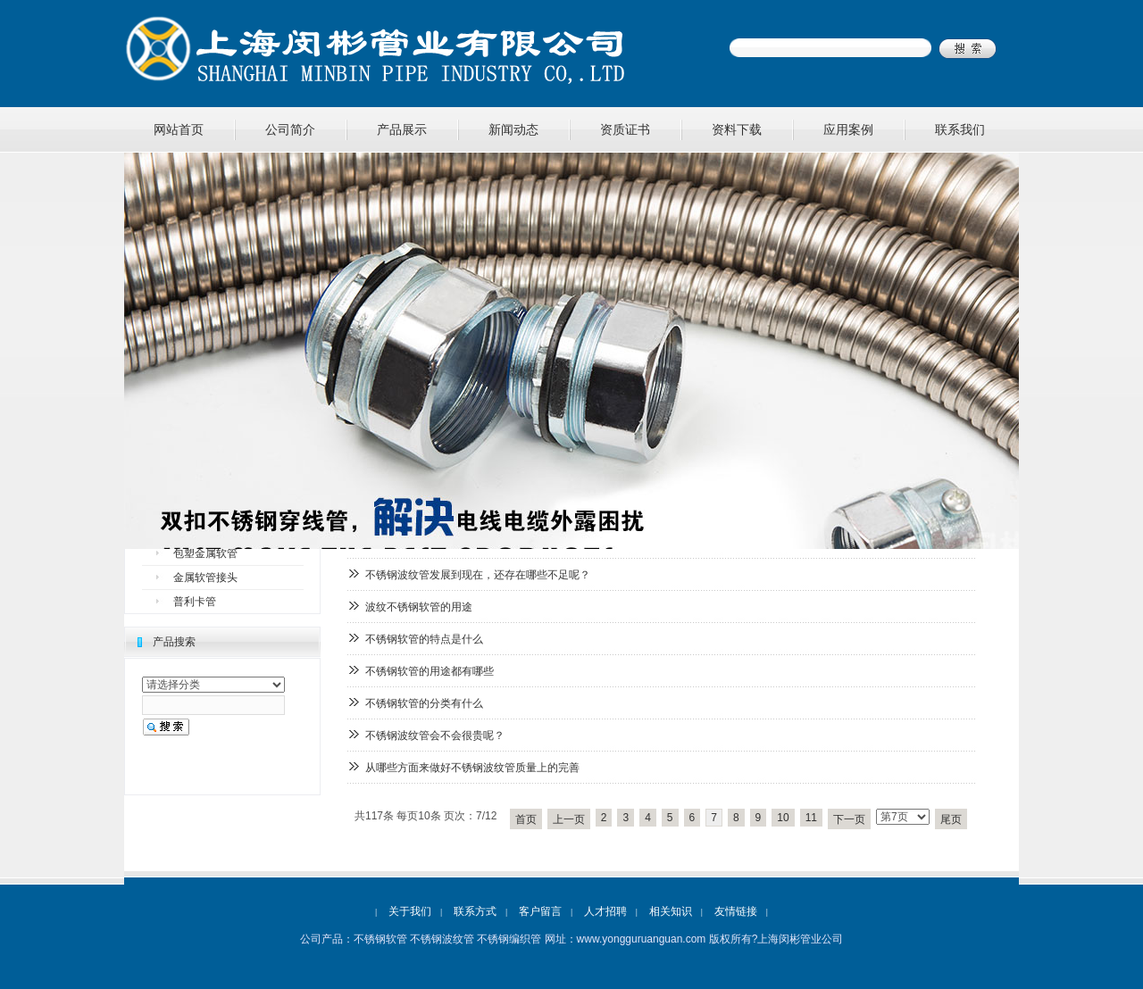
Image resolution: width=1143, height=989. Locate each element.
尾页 (951, 819)
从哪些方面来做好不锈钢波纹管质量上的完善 (472, 767)
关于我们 (409, 911)
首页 (526, 819)
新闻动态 (513, 129)
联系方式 (475, 911)
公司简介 (290, 129)
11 (811, 817)
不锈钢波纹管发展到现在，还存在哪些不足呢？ (477, 575)
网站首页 (179, 129)
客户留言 (540, 911)
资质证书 (625, 129)
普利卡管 (194, 601)
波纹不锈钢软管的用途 (418, 607)
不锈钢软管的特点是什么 (424, 639)
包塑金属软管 (205, 553)
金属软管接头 (205, 577)
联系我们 (960, 129)
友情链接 (735, 911)
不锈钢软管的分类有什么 (424, 703)
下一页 (849, 819)
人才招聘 (605, 911)
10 (782, 817)
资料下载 (737, 129)
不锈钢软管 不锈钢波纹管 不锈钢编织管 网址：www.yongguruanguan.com (530, 939)
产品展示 (402, 129)
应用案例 (848, 129)
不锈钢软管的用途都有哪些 (429, 671)
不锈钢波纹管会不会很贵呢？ (435, 735)
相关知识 (670, 911)
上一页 (569, 819)
